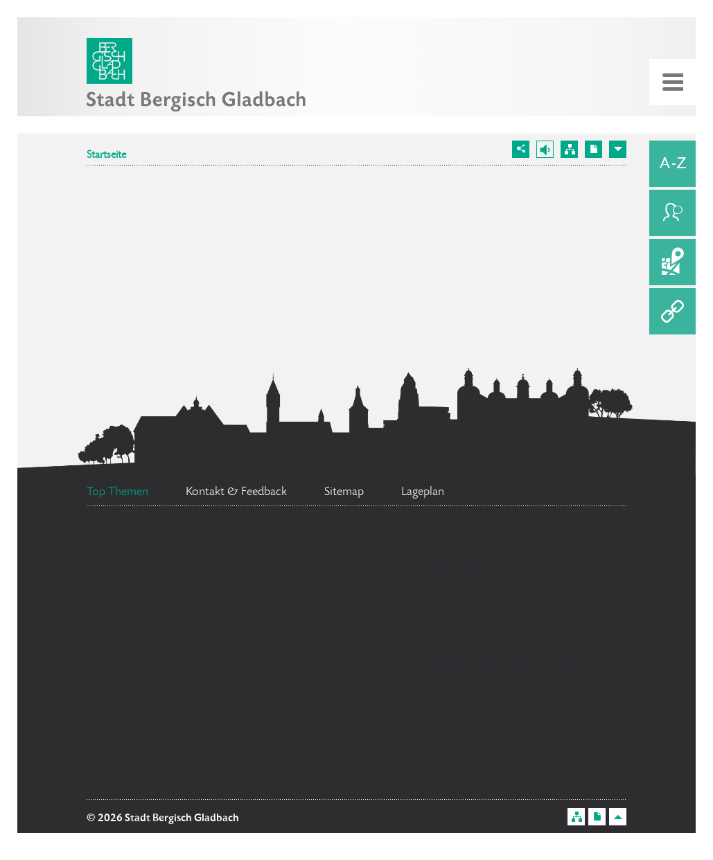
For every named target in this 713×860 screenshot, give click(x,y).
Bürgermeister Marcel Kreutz (228, 569)
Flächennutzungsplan (443, 596)
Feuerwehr (355, 683)
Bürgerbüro (502, 669)
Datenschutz (196, 623)
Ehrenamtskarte (170, 673)
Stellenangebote (204, 777)
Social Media (368, 748)
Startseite (106, 155)
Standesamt (466, 562)
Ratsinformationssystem (200, 707)
